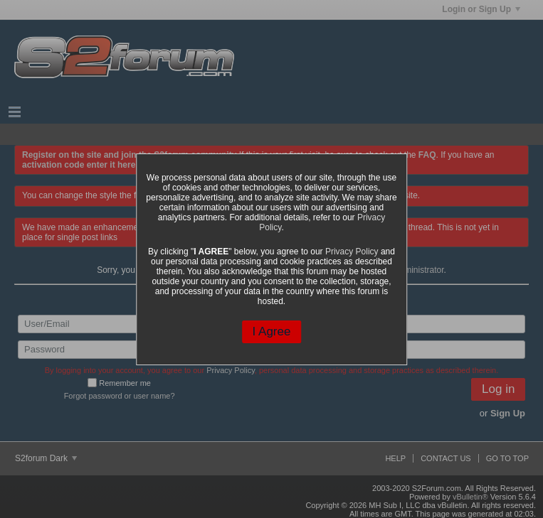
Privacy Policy (352, 252)
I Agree (272, 331)
